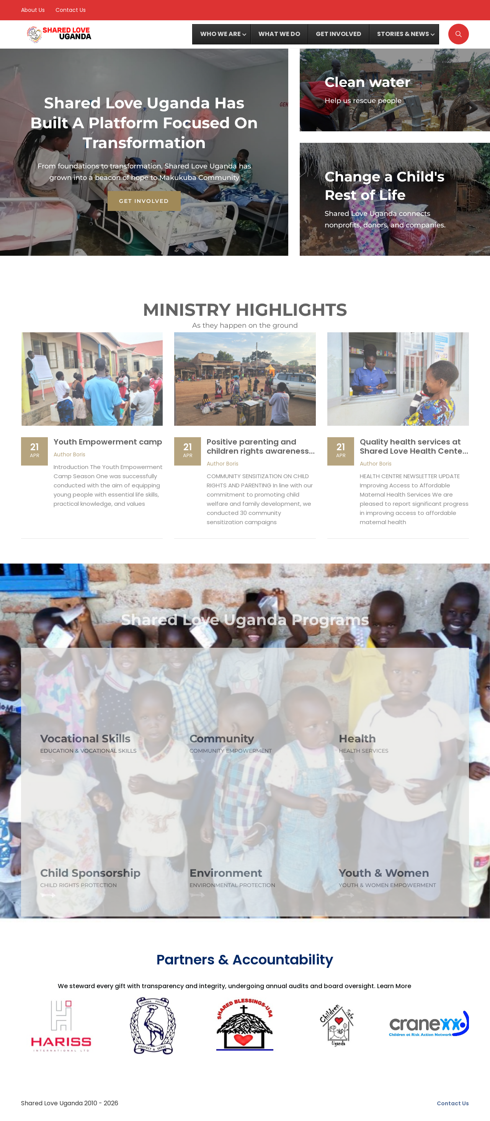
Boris (69, 454)
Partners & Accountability (245, 959)
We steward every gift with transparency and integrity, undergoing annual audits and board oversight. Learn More (234, 986)
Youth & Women (384, 872)
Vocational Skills (85, 738)
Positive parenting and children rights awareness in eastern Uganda (258, 451)
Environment (225, 872)
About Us (33, 10)
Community (221, 738)
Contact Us (71, 10)
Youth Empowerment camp (108, 441)
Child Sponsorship (90, 872)
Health (357, 738)
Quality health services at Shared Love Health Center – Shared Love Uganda (413, 451)
